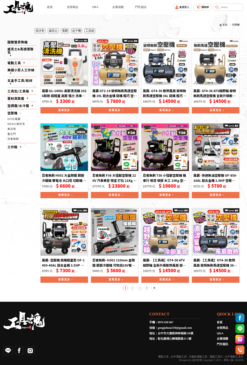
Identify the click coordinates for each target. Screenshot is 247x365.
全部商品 (72, 7)
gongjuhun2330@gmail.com (175, 327)
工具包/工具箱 (18, 91)
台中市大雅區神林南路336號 (175, 333)
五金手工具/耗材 (20, 80)
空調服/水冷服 (18, 105)
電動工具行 (216, 356)
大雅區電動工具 (198, 356)
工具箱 (89, 30)
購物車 (203, 7)
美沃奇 (40, 30)
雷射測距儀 (15, 98)
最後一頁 (154, 288)
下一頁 (146, 288)
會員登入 (184, 7)
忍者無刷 (13, 139)
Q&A (95, 6)
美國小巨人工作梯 (20, 69)
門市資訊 (140, 7)
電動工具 (14, 62)
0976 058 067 (165, 322)
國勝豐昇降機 (17, 42)
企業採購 (118, 7)
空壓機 (236, 24)
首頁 (50, 7)
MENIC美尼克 (16, 124)
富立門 (11, 134)
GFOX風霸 (14, 119)
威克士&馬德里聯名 (20, 50)
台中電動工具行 (234, 356)
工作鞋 (12, 146)
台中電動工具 (179, 356)
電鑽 (65, 30)
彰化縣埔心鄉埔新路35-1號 (174, 338)
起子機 (76, 30)
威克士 (53, 30)
